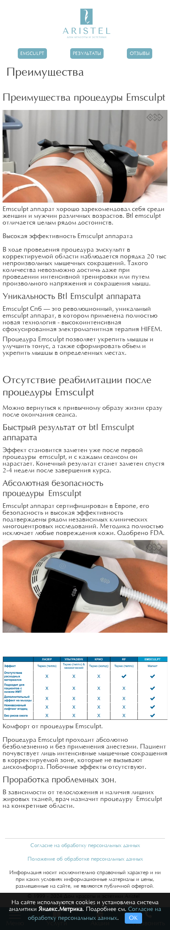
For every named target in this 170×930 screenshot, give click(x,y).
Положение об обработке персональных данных (85, 859)
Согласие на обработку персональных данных (85, 845)
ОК (133, 918)
